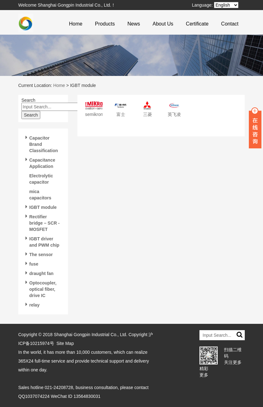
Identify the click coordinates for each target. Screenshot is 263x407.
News (133, 23)
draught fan (41, 273)
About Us (163, 23)
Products (105, 23)
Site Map (65, 343)
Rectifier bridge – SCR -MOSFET (44, 223)
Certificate (197, 23)
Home (75, 23)
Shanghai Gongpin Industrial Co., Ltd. (90, 334)
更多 (203, 374)
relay (34, 304)
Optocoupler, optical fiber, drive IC (42, 289)
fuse (33, 264)
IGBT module (43, 207)
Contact (229, 23)
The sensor (41, 254)
